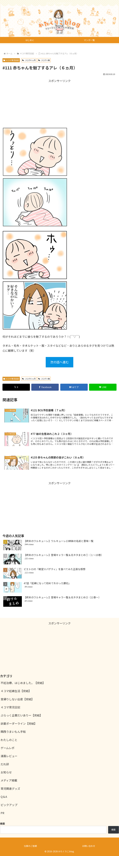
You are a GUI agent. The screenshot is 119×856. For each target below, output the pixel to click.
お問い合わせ (88, 845)
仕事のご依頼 (30, 845)
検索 (113, 829)
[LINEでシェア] (103, 387)
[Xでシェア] (16, 387)
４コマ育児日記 (11, 60)
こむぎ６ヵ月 (29, 60)
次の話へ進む (59, 362)
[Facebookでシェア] (45, 387)
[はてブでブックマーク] (74, 387)
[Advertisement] (59, 102)
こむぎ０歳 (44, 60)
